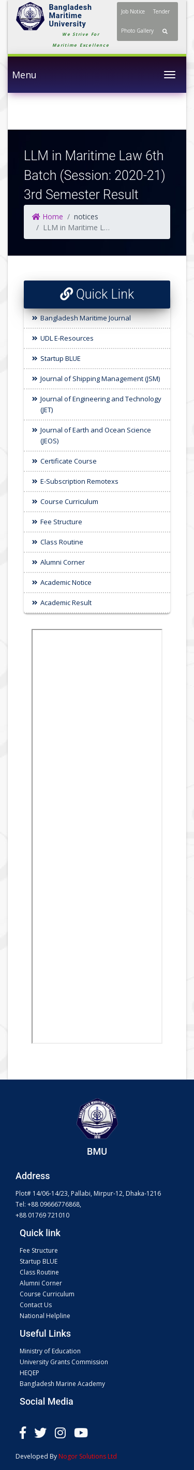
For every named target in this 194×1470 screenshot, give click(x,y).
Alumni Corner (62, 562)
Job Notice (133, 11)
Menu (24, 74)
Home (47, 216)
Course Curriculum (69, 501)
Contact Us (36, 1304)
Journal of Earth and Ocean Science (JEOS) (95, 435)
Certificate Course (68, 461)
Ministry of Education (50, 1351)
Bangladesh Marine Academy (62, 1383)
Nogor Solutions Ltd (87, 1456)
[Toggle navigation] (169, 74)
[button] (165, 31)
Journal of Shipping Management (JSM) (100, 378)
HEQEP (29, 1372)
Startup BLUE (60, 358)
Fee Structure (61, 521)
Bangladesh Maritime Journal (85, 318)
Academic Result (66, 602)
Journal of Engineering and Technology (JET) (100, 404)
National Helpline (45, 1315)
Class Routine (61, 542)
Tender (161, 11)
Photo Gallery (137, 30)
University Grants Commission (64, 1361)
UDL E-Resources (67, 338)
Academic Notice (66, 582)
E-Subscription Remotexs (79, 481)
